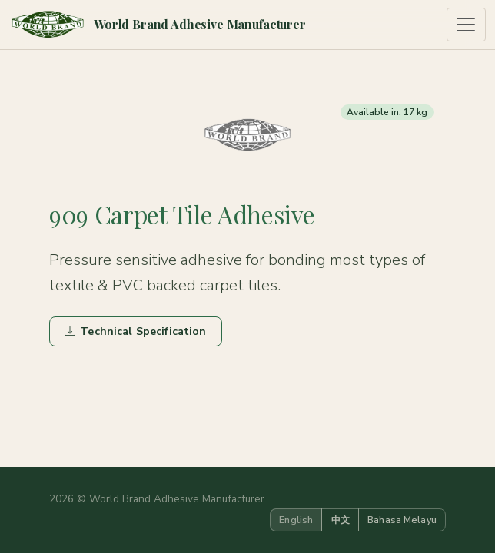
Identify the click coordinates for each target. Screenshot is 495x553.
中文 (340, 519)
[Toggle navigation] (466, 25)
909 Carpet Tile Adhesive (181, 214)
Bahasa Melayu (402, 519)
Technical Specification (135, 331)
